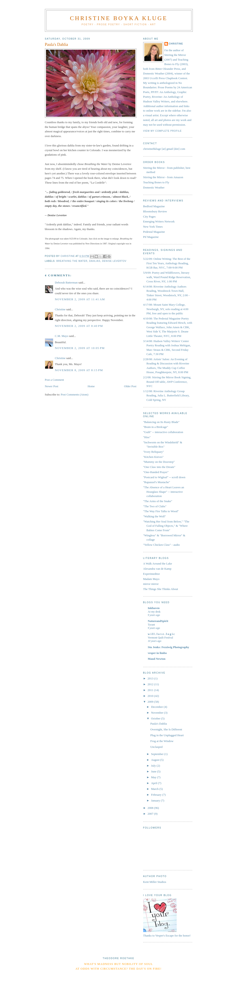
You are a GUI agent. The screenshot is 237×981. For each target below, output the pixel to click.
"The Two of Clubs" (154, 506)
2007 (151, 813)
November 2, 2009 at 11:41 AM (80, 299)
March (155, 789)
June (154, 771)
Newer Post (51, 386)
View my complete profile (162, 131)
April (154, 783)
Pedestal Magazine (154, 231)
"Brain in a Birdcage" (155, 427)
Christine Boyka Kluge (119, 18)
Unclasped (156, 746)
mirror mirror (151, 584)
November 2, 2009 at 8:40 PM (79, 326)
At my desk (154, 611)
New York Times (153, 226)
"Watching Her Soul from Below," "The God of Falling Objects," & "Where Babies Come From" (166, 526)
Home (91, 386)
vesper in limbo (157, 653)
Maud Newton (157, 658)
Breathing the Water (72, 261)
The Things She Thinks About (160, 589)
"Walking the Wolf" (154, 516)
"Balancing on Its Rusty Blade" (161, 422)
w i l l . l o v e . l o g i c (161, 634)
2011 (151, 690)
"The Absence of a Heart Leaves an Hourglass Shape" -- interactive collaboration (163, 492)
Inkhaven (154, 608)
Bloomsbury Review (155, 211)
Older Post (130, 386)
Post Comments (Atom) (74, 394)
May (154, 777)
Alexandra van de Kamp (157, 568)
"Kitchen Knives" (153, 457)
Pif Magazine (151, 237)
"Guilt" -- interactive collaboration (163, 432)
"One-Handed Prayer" (156, 472)
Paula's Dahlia (158, 723)
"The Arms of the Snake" (157, 501)
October (156, 718)
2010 (151, 696)
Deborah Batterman (66, 282)
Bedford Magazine (154, 206)
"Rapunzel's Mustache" (156, 482)
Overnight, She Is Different (166, 729)
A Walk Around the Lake (157, 563)
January (156, 800)
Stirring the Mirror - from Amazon (163, 177)
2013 (151, 678)
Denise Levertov (114, 261)
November (157, 712)
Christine (60, 309)
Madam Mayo (151, 579)
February (156, 794)
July (154, 765)
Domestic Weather (154, 187)
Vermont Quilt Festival (160, 637)
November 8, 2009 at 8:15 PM (79, 370)
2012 (151, 684)
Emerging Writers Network (159, 221)
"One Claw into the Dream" (159, 467)
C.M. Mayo (61, 336)
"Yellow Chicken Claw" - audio (161, 544)
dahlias (94, 261)
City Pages (149, 216)
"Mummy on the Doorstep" (159, 461)
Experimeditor (151, 573)
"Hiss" (147, 437)
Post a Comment (54, 379)
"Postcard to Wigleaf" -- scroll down (164, 477)
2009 (151, 701)
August (155, 759)
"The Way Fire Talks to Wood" (161, 511)
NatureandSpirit (158, 621)
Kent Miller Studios (154, 882)
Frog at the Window (162, 741)
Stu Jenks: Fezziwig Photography (168, 647)
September (157, 754)
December (157, 706)
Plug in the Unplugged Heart (167, 735)
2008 (151, 808)
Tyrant (151, 624)
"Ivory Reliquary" (153, 451)
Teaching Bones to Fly (156, 182)
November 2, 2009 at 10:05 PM (80, 348)
